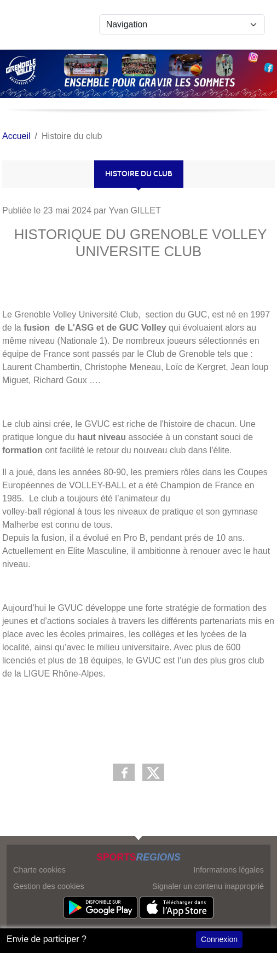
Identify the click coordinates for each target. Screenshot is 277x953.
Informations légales (228, 869)
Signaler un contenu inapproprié (208, 886)
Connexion (219, 939)
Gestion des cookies (48, 886)
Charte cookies (39, 869)
